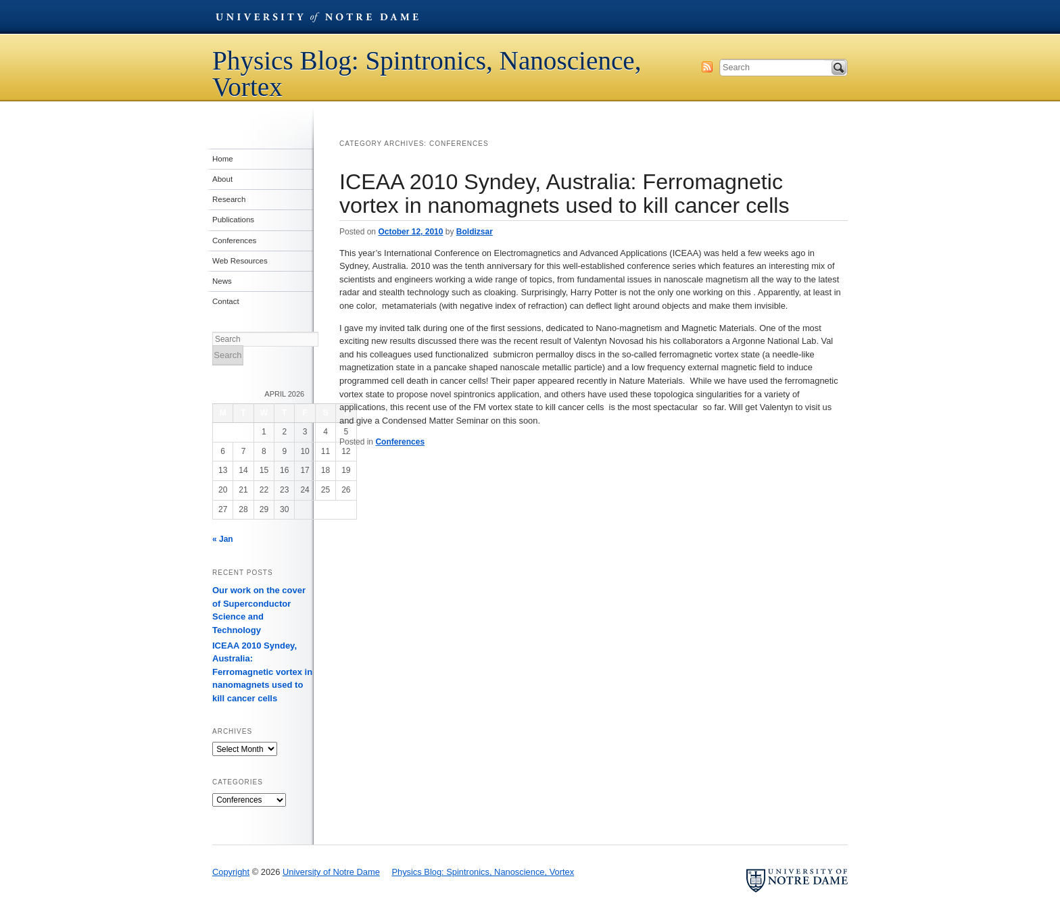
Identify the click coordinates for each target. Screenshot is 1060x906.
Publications (233, 220)
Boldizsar (474, 231)
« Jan (222, 539)
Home (222, 159)
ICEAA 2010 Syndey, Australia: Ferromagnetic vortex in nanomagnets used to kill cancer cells (564, 194)
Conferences (400, 442)
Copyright (230, 872)
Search (839, 67)
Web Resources (240, 261)
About (222, 179)
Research (228, 199)
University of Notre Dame (317, 17)
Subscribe (707, 66)
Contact (225, 301)
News (222, 281)
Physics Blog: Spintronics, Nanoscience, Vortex (427, 73)
